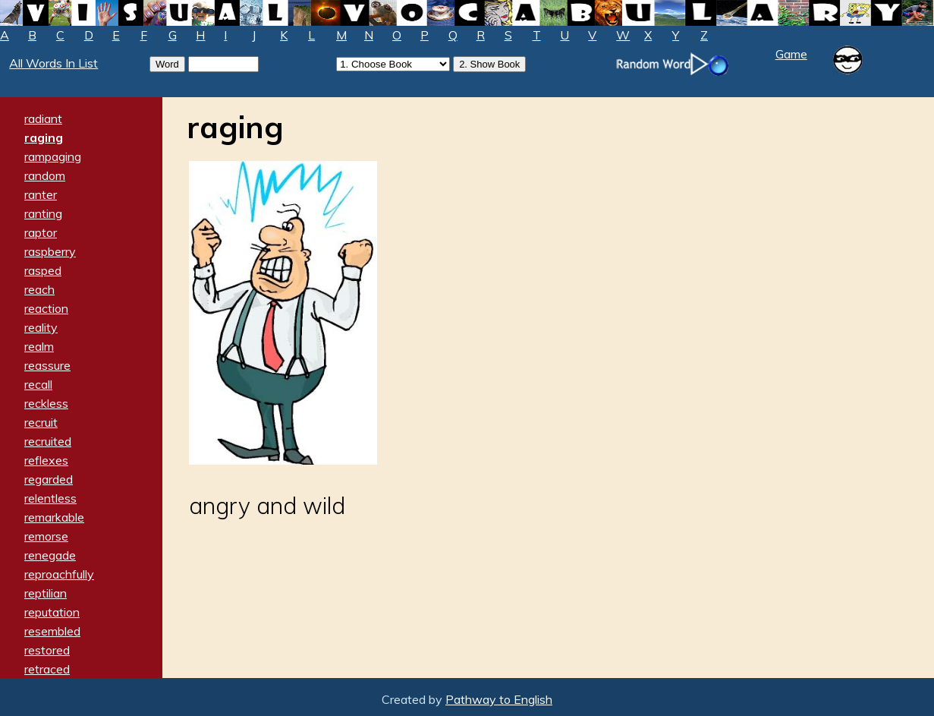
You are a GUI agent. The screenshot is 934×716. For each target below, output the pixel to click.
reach (39, 289)
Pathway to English (498, 699)
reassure (47, 365)
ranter (40, 194)
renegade (50, 555)
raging (43, 137)
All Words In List (53, 63)
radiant (43, 118)
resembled (52, 631)
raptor (40, 232)
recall (38, 384)
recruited (47, 441)
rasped (42, 270)
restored (47, 650)
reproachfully (59, 574)
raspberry (50, 251)
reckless (46, 403)
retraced (47, 669)
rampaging (52, 156)
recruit (41, 422)
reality (41, 327)
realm (39, 346)
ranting (43, 213)
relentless (50, 498)
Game (791, 54)
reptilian (45, 593)
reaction (46, 308)
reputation (52, 612)
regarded (48, 479)
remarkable (54, 517)
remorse (46, 536)
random (44, 175)
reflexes (46, 460)
